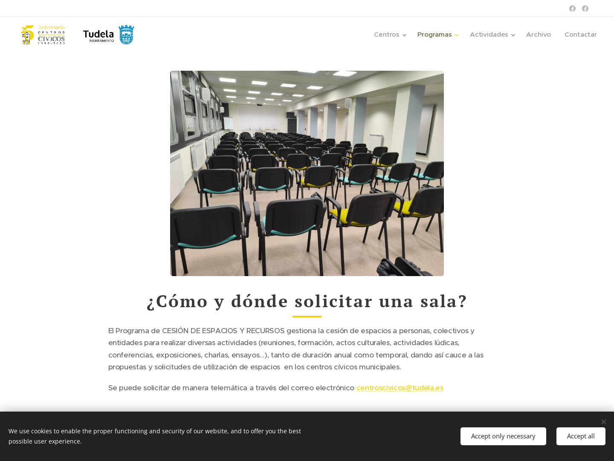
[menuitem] (396, 34)
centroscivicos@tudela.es (399, 387)
